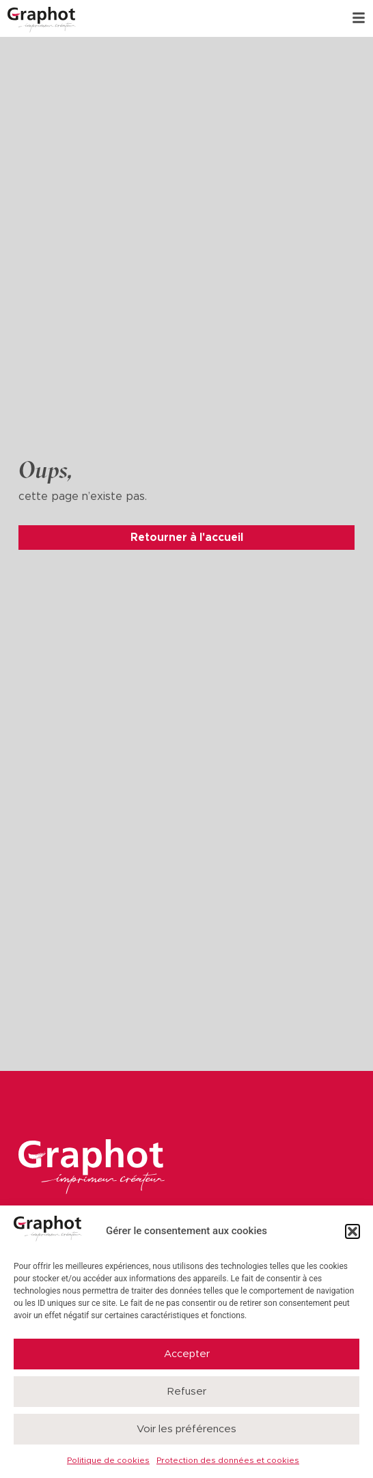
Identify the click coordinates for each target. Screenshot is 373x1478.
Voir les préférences (186, 1429)
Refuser (186, 1391)
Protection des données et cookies (227, 1460)
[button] (352, 1231)
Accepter (187, 1354)
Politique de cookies (108, 1460)
